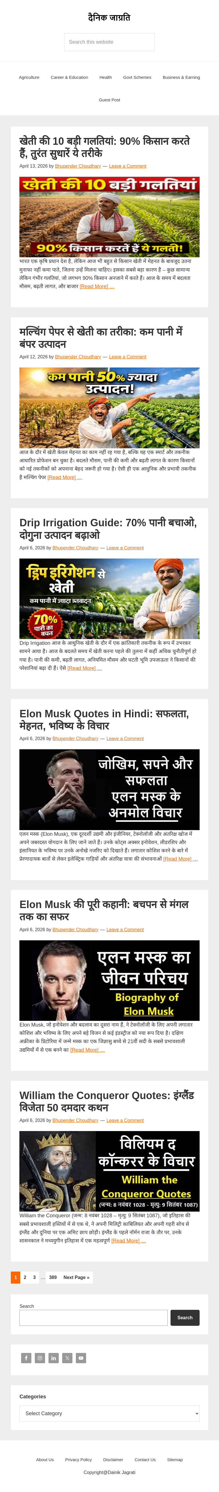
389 (54, 1277)
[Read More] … (97, 286)
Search (26, 1306)
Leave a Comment (127, 166)
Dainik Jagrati (109, 17)
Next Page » (76, 1279)
